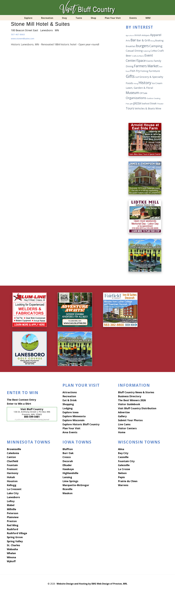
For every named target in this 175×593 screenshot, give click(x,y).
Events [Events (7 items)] (149, 60)
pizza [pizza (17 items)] (137, 103)
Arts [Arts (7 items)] (128, 40)
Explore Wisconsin (73, 420)
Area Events (69, 432)
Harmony (12, 473)
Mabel (10, 505)
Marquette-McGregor (75, 485)
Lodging (67, 408)
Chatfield (12, 461)
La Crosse (124, 469)
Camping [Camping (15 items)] (155, 46)
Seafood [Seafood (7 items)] (145, 103)
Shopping (68, 404)
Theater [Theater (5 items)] (160, 104)
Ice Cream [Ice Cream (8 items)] (157, 83)
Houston (12, 481)
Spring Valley (15, 541)
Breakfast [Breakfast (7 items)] (130, 46)
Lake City (12, 493)
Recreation (69, 396)
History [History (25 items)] (144, 82)
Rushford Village (17, 533)
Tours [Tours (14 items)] (130, 108)
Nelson (122, 473)
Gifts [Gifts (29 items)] (130, 76)
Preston (12, 521)
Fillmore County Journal (39, 419)
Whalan (11, 553)
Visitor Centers (127, 428)
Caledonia (13, 453)
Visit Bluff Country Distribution (137, 408)
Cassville (123, 457)
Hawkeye (68, 469)
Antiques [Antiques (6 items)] (146, 35)
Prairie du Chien (127, 481)
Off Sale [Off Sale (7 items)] (143, 93)
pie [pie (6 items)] (131, 103)
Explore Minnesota (74, 416)
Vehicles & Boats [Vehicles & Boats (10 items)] (145, 108)
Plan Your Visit (71, 428)
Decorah (67, 461)
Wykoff (11, 561)
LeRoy (10, 501)
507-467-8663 (18, 34)
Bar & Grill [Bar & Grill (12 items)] (143, 40)
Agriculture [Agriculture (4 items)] (130, 35)
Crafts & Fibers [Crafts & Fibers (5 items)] (138, 56)
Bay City (123, 453)
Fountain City (126, 461)
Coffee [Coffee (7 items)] (154, 50)
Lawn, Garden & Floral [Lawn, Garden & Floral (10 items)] (139, 88)
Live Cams (124, 424)
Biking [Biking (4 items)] (152, 41)
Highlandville (70, 473)
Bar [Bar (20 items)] (133, 40)
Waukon (67, 493)
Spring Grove (15, 537)
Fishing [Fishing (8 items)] (144, 71)
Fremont (12, 469)
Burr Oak (68, 453)
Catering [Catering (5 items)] (146, 51)
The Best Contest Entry (21, 399)
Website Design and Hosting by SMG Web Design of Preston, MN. (92, 583)
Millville (11, 509)
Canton (11, 457)
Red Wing (12, 525)
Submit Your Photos (130, 420)
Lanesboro (13, 497)
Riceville (67, 489)
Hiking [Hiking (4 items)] (136, 83)
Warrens (123, 485)
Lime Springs (70, 481)
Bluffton (67, 449)
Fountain (12, 465)
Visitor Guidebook (129, 404)
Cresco (66, 457)
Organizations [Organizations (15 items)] (136, 98)
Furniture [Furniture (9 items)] (154, 71)
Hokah (11, 477)
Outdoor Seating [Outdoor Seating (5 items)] (153, 98)
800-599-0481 (32, 416)
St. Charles (13, 545)
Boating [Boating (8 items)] (159, 40)
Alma (121, 449)
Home (121, 432)
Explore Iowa (70, 412)
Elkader (67, 465)
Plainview (12, 517)
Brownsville (14, 449)
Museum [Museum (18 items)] (132, 92)
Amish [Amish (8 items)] (137, 35)
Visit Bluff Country (87, 7)
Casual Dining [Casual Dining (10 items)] (134, 50)
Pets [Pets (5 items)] (127, 104)
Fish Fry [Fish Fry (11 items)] (135, 71)
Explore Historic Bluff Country (80, 424)
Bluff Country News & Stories (136, 392)
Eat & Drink (69, 400)
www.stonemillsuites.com (26, 38)
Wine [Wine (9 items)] (158, 108)
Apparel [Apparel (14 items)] (155, 35)
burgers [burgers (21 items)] (142, 45)
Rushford (12, 529)
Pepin (121, 477)
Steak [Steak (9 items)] (153, 103)
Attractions (69, 392)
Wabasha (12, 549)
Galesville (124, 465)
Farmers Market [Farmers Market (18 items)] (146, 66)
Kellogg (11, 485)
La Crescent (14, 489)
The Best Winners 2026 (132, 400)
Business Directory (129, 396)
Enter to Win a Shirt (19, 403)
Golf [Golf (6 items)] (137, 77)
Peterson (12, 513)
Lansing (67, 477)
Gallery (122, 416)
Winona (11, 557)
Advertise (124, 412)
